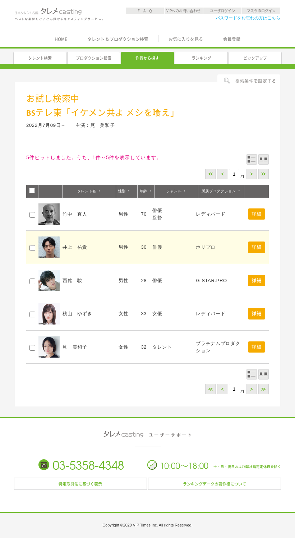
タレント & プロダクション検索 (117, 39)
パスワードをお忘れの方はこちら (248, 17)
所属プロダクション (219, 191)
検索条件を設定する (255, 81)
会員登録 (231, 39)
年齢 (143, 191)
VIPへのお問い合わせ (183, 11)
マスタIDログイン (261, 11)
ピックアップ (255, 58)
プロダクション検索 (93, 58)
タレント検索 (40, 58)
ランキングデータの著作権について (214, 484)
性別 (122, 191)
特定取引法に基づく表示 (80, 484)
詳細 (256, 214)
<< (210, 174)
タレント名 (86, 191)
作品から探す (147, 58)
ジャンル (174, 191)
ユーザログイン (222, 11)
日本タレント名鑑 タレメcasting (59, 16)
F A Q (145, 11)
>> (263, 174)
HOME (61, 39)
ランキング (201, 58)
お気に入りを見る (186, 39)
